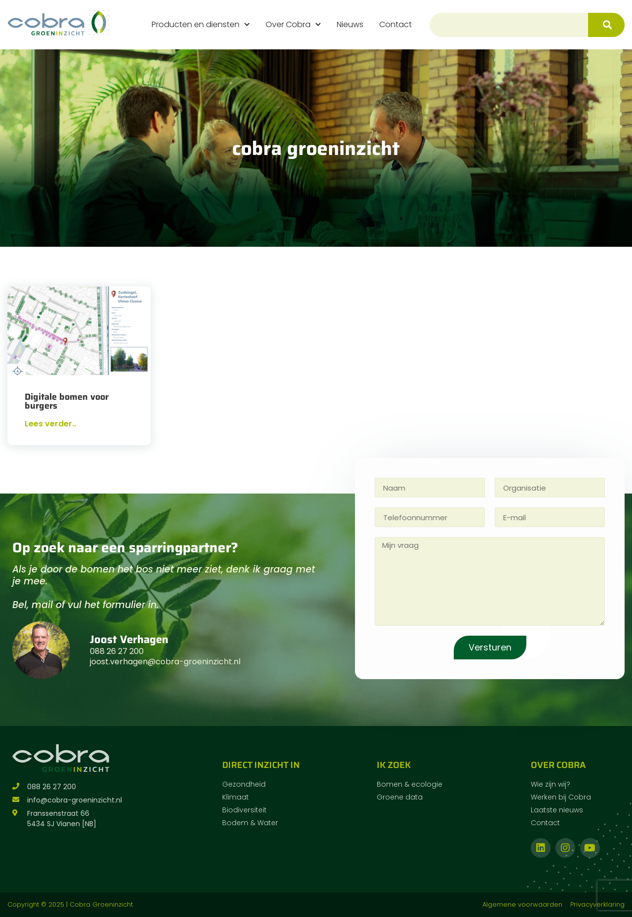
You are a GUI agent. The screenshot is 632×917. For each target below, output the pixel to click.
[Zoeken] (606, 25)
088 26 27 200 (117, 651)
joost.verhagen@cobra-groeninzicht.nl (165, 661)
